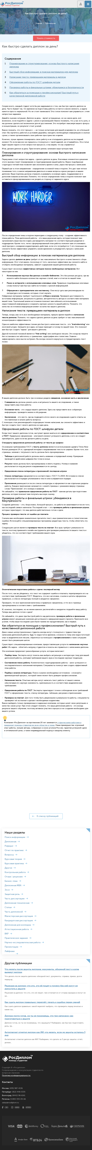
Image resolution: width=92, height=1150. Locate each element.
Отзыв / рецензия (14, 876)
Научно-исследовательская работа (22, 942)
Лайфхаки (10, 951)
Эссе (7, 890)
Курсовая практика (14, 863)
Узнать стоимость (46, 38)
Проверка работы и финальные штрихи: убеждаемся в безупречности (46, 87)
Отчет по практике (14, 850)
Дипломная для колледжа (18, 925)
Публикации (50, 23)
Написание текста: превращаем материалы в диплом (37, 77)
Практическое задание (16, 938)
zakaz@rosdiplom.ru (10, 1103)
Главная (39, 23)
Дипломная (10, 841)
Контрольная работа (15, 872)
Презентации (11, 947)
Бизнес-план (11, 881)
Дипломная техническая (17, 903)
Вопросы (9, 855)
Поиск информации (15, 837)
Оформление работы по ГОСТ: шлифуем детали (34, 82)
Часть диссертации (15, 898)
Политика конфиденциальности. (16, 1075)
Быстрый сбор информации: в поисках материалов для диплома (43, 72)
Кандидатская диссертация (19, 920)
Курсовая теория (13, 859)
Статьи (8, 907)
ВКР (7, 934)
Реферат (9, 846)
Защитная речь (12, 894)
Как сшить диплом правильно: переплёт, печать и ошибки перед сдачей (42, 1002)
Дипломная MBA (13, 885)
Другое (8, 868)
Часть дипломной (14, 912)
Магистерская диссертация (19, 916)
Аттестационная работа (17, 929)
